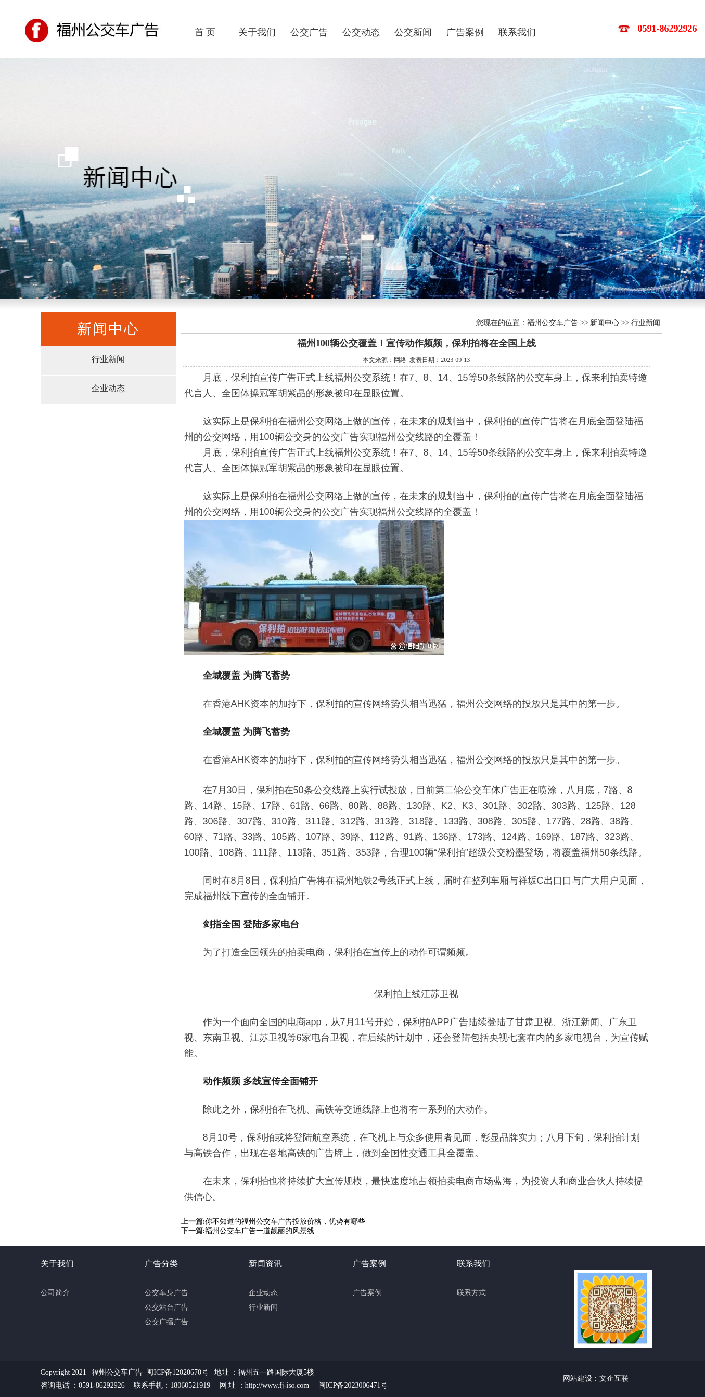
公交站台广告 (166, 1307)
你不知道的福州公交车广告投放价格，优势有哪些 (285, 1221)
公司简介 (55, 1293)
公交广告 (309, 32)
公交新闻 (413, 32)
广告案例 (465, 32)
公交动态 (361, 32)
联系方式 (471, 1293)
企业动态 (108, 388)
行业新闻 (108, 359)
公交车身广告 (166, 1293)
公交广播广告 (166, 1322)
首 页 (205, 32)
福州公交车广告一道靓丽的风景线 (259, 1231)
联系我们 (517, 32)
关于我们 (257, 32)
